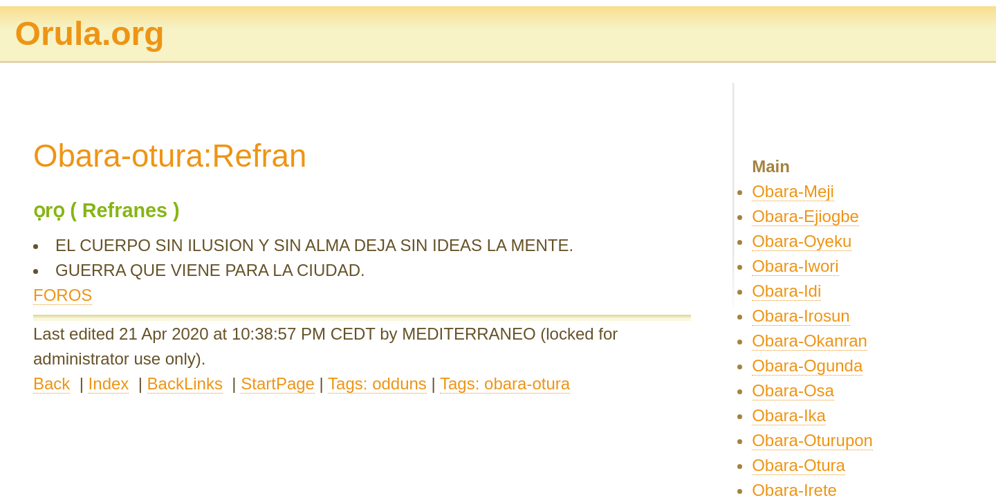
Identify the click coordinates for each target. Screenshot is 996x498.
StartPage (278, 383)
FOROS (62, 295)
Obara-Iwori (795, 266)
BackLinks (185, 383)
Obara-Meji (793, 191)
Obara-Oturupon (812, 440)
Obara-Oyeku (801, 241)
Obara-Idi (786, 291)
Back (51, 383)
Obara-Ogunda (807, 365)
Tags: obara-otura (505, 383)
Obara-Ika (789, 415)
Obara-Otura (798, 465)
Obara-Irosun (800, 315)
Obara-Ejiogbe (805, 216)
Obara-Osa (793, 390)
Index (109, 383)
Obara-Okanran (809, 340)
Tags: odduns (377, 383)
